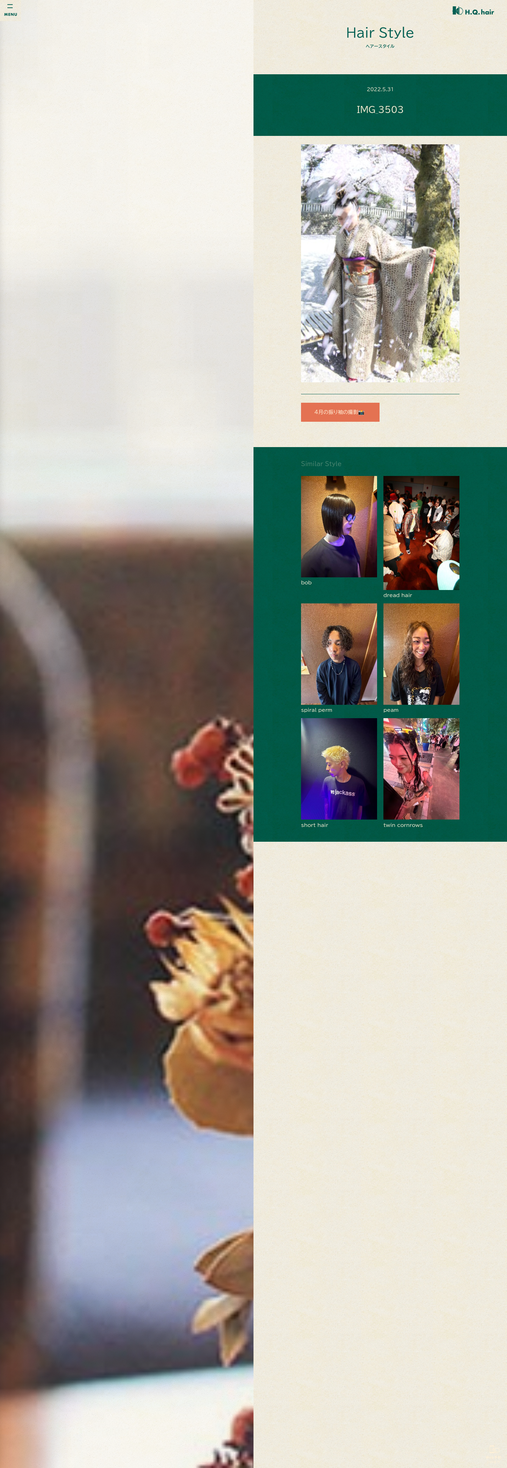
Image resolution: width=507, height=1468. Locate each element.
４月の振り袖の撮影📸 (342, 412)
